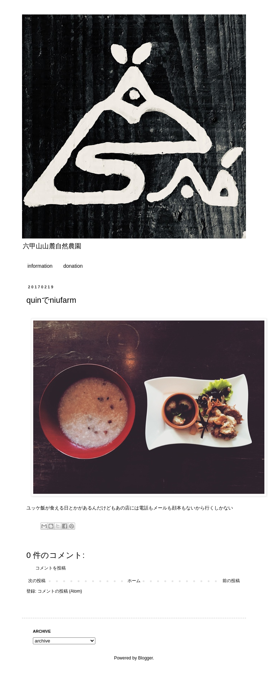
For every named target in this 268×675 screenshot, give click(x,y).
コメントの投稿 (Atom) (60, 591)
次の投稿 (37, 580)
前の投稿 (231, 580)
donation (73, 266)
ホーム (134, 580)
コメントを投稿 (50, 568)
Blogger (145, 658)
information (39, 266)
